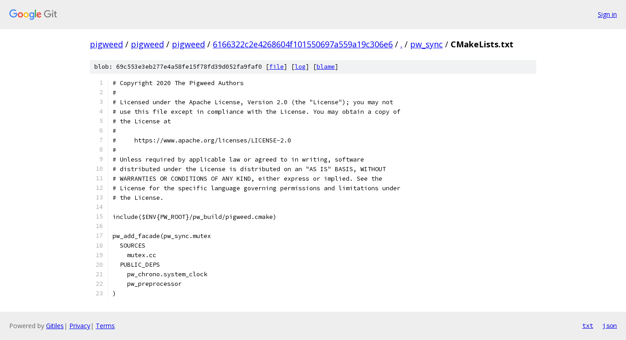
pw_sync (426, 44)
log (300, 67)
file (276, 67)
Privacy (79, 325)
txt (587, 325)
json (609, 325)
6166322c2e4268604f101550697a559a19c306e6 (303, 44)
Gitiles (55, 325)
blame (326, 67)
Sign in (607, 14)
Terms (105, 325)
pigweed (106, 44)
